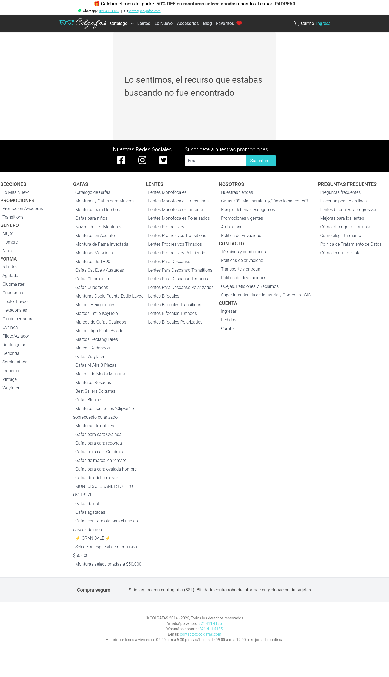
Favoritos (229, 23)
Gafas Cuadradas (91, 287)
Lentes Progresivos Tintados (175, 244)
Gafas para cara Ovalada (98, 434)
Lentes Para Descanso (169, 261)
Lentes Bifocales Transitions (174, 304)
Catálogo (119, 23)
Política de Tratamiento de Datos (350, 244)
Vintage (9, 379)
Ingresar (229, 311)
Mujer (7, 233)
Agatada (10, 275)
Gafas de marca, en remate (100, 460)
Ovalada (10, 327)
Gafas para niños (91, 218)
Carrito (227, 328)
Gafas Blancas (89, 399)
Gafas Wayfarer (90, 356)
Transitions (13, 217)
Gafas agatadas (90, 512)
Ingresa (323, 23)
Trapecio (10, 370)
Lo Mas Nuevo (16, 192)
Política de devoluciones (243, 277)
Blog (207, 23)
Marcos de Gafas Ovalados (100, 322)
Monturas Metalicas (94, 252)
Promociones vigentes (242, 218)
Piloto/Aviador (15, 336)
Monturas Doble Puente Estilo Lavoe (109, 296)
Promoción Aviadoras (22, 208)
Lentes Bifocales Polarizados (175, 322)
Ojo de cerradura (17, 318)
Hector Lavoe (15, 301)
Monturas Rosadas (93, 382)
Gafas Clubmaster (92, 278)
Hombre (10, 242)
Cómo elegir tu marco (340, 235)
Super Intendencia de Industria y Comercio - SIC (266, 295)
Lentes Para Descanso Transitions (180, 270)
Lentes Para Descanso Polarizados (180, 287)
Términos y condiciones (243, 251)
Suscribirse (260, 160)
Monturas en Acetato (95, 235)
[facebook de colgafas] (121, 160)
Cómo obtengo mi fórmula (345, 226)
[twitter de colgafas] (163, 160)
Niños (8, 250)
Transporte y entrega (240, 269)
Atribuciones (233, 226)
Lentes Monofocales (167, 192)
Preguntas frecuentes (340, 192)
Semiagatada (15, 362)
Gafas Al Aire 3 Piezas (96, 365)
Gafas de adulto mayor (96, 477)
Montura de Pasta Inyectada (101, 244)
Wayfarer (10, 388)
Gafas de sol (87, 503)
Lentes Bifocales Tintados (172, 313)
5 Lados (10, 266)
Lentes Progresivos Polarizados (177, 252)
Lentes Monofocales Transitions (178, 201)
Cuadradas (12, 292)
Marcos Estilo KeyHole (96, 313)
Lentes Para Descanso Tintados (178, 278)
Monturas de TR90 (92, 261)
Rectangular (13, 344)
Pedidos (228, 319)
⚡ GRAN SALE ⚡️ (93, 538)
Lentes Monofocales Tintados (176, 209)
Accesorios (188, 23)
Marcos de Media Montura (100, 373)
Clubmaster (13, 284)
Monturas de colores (94, 425)
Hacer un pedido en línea (343, 201)
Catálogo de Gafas (92, 192)
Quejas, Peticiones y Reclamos (250, 286)
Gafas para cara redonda (98, 443)
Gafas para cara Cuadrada (100, 451)
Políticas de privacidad (242, 260)
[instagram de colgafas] (142, 160)
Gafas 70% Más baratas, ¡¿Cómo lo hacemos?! (264, 201)
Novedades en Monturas (98, 226)
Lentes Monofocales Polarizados (179, 218)
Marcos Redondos (92, 348)
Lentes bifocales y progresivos (348, 209)
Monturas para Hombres (98, 209)
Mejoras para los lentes (342, 218)
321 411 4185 (109, 11)
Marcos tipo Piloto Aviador (100, 330)
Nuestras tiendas (237, 192)
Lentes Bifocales (163, 296)
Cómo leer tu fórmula (340, 252)
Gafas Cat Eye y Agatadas (99, 270)
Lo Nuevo (164, 23)
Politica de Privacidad (241, 235)
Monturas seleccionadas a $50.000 (108, 564)
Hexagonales (14, 310)
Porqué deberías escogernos (248, 209)
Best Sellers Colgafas (95, 391)
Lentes (143, 23)
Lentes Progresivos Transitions (177, 235)
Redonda (10, 353)
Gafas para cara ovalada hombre (106, 469)
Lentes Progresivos (166, 226)
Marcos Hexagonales (95, 304)
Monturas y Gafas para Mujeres (105, 201)
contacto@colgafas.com (200, 634)
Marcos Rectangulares (96, 339)
